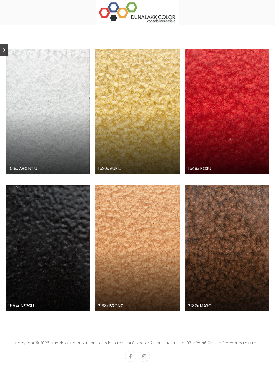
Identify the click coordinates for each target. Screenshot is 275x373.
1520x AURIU (109, 168)
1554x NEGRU (21, 306)
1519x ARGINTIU (22, 168)
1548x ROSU (199, 168)
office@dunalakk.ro (237, 343)
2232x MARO (200, 306)
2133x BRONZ (110, 306)
